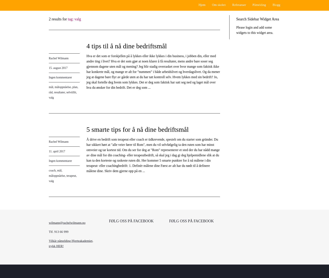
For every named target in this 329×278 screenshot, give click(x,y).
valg (51, 97)
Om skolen (219, 5)
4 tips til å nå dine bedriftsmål (126, 46)
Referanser (239, 5)
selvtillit (71, 92)
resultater (59, 92)
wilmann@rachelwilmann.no (67, 222)
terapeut (71, 175)
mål (51, 87)
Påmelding (259, 5)
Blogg (276, 5)
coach (52, 170)
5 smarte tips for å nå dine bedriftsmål (137, 129)
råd (51, 92)
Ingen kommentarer (60, 77)
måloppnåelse (63, 87)
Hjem (201, 5)
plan (74, 87)
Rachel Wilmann (59, 58)
